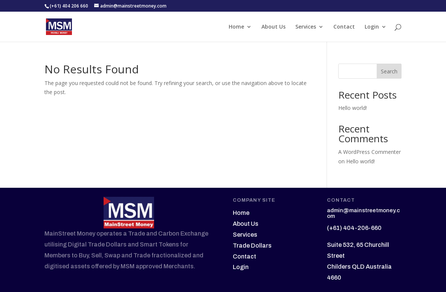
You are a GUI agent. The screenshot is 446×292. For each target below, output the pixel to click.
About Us (273, 27)
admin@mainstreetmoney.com (363, 213)
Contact (344, 27)
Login (372, 27)
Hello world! (352, 107)
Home (236, 27)
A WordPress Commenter (369, 151)
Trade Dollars (252, 245)
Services (305, 27)
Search (389, 71)
